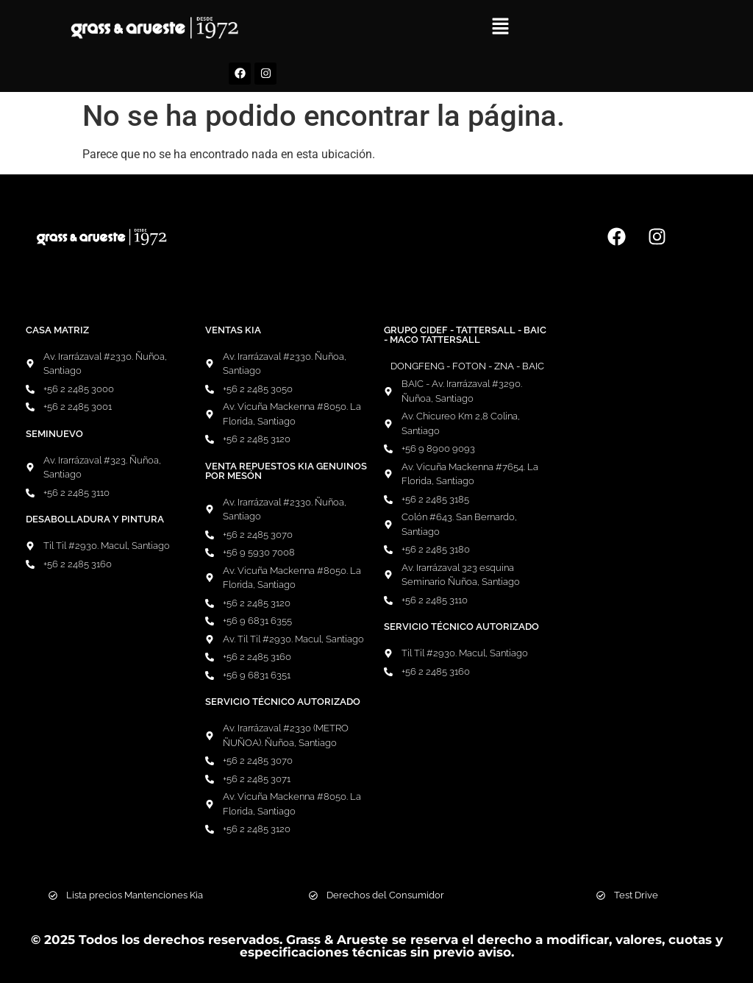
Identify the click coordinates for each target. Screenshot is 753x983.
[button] (501, 27)
